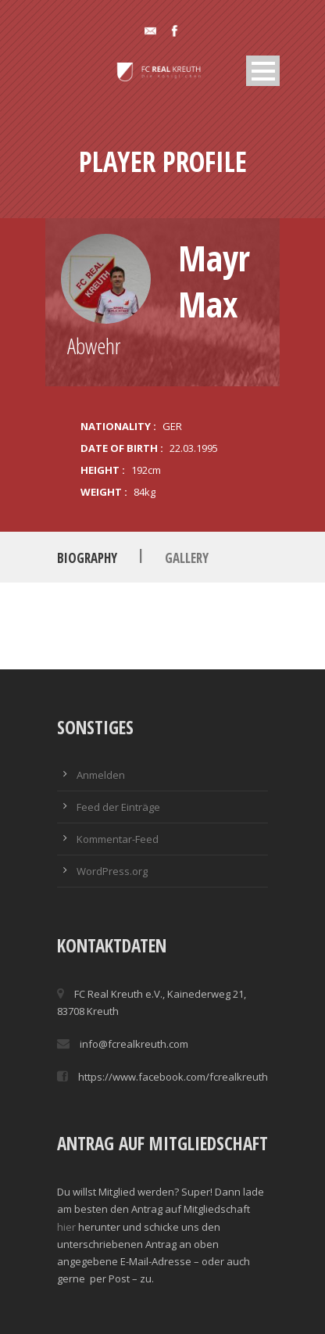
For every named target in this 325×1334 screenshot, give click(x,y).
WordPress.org (112, 871)
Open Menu (263, 71)
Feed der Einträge (118, 807)
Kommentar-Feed (118, 839)
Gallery (187, 558)
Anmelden (101, 775)
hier (66, 1227)
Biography (87, 558)
